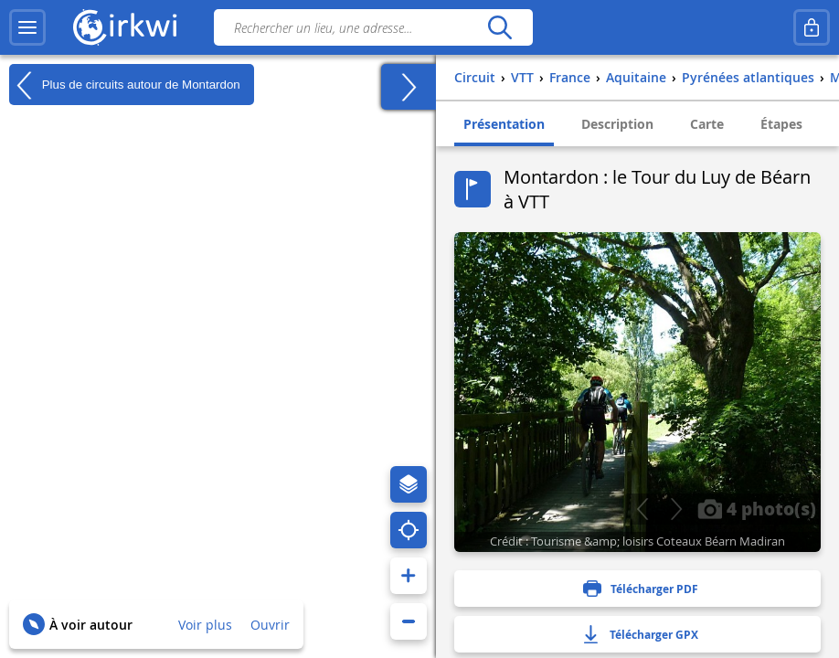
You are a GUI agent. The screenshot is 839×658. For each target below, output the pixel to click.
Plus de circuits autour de (124, 85)
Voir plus (205, 624)
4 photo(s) (756, 508)
